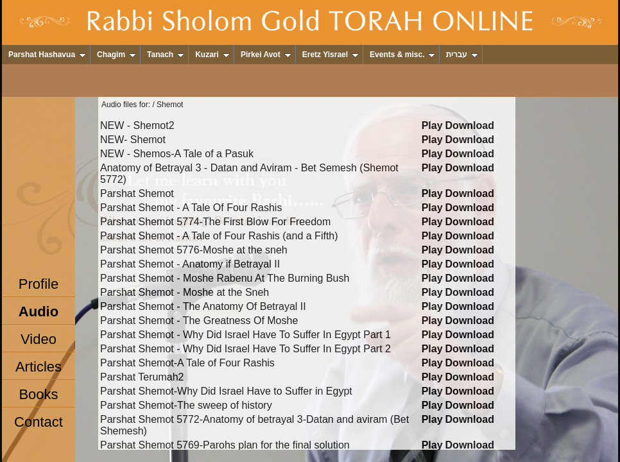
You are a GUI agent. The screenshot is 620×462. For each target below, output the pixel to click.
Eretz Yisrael (330, 54)
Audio (38, 312)
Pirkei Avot (266, 54)
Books (38, 394)
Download (469, 125)
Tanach (165, 54)
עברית (462, 54)
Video (38, 339)
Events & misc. (402, 54)
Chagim (116, 54)
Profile (38, 284)
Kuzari (212, 54)
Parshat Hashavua (47, 54)
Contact (38, 422)
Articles (38, 367)
